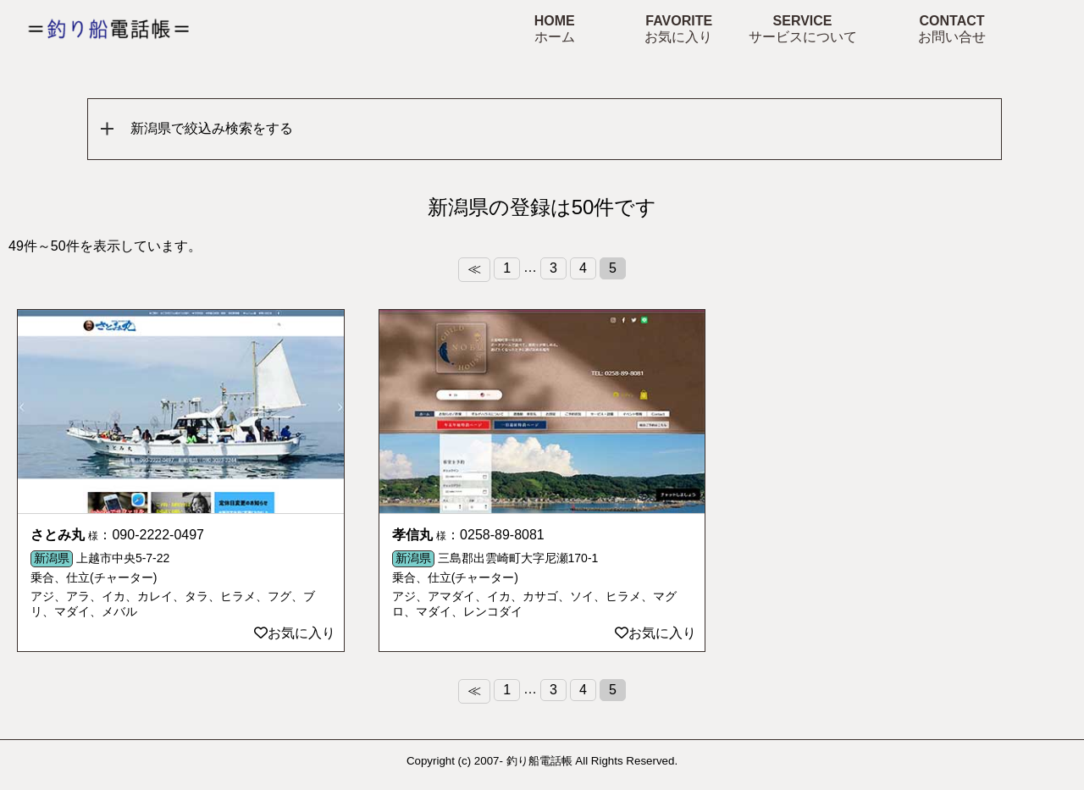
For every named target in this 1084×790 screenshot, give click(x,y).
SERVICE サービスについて (803, 29)
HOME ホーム (554, 29)
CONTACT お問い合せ (952, 29)
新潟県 (51, 558)
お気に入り (294, 633)
